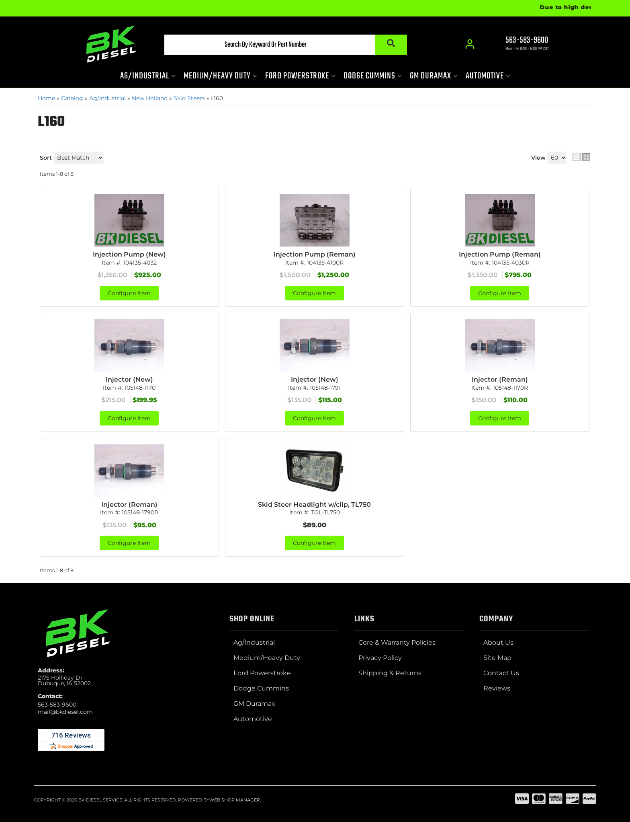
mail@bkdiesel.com (65, 712)
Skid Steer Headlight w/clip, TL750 (314, 504)
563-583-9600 (57, 704)
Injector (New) (129, 379)
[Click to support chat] (520, 45)
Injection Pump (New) (129, 254)
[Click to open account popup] (470, 44)
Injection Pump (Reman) (315, 254)
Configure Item (129, 293)
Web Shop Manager (234, 800)
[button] (285, 45)
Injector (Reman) (500, 379)
